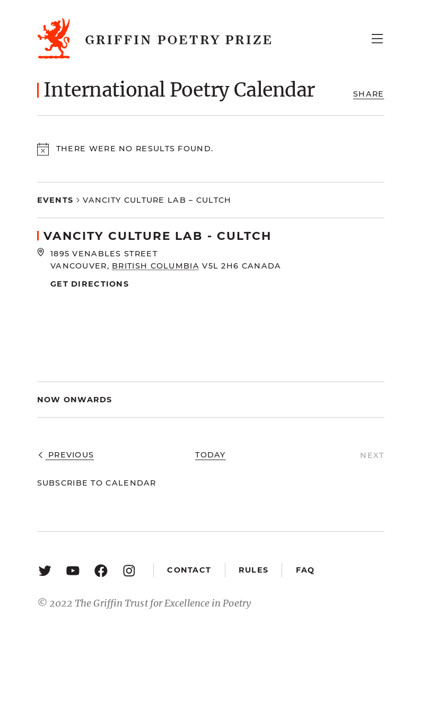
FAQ (305, 570)
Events (55, 200)
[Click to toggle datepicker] (74, 400)
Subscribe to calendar (96, 483)
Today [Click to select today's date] (210, 455)
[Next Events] (372, 455)
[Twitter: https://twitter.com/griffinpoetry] (44, 570)
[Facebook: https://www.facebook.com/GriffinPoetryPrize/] (101, 570)
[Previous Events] (65, 455)
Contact (189, 570)
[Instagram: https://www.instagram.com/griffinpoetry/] (129, 570)
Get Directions (89, 284)
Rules (253, 570)
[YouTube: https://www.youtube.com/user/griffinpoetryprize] (73, 570)
